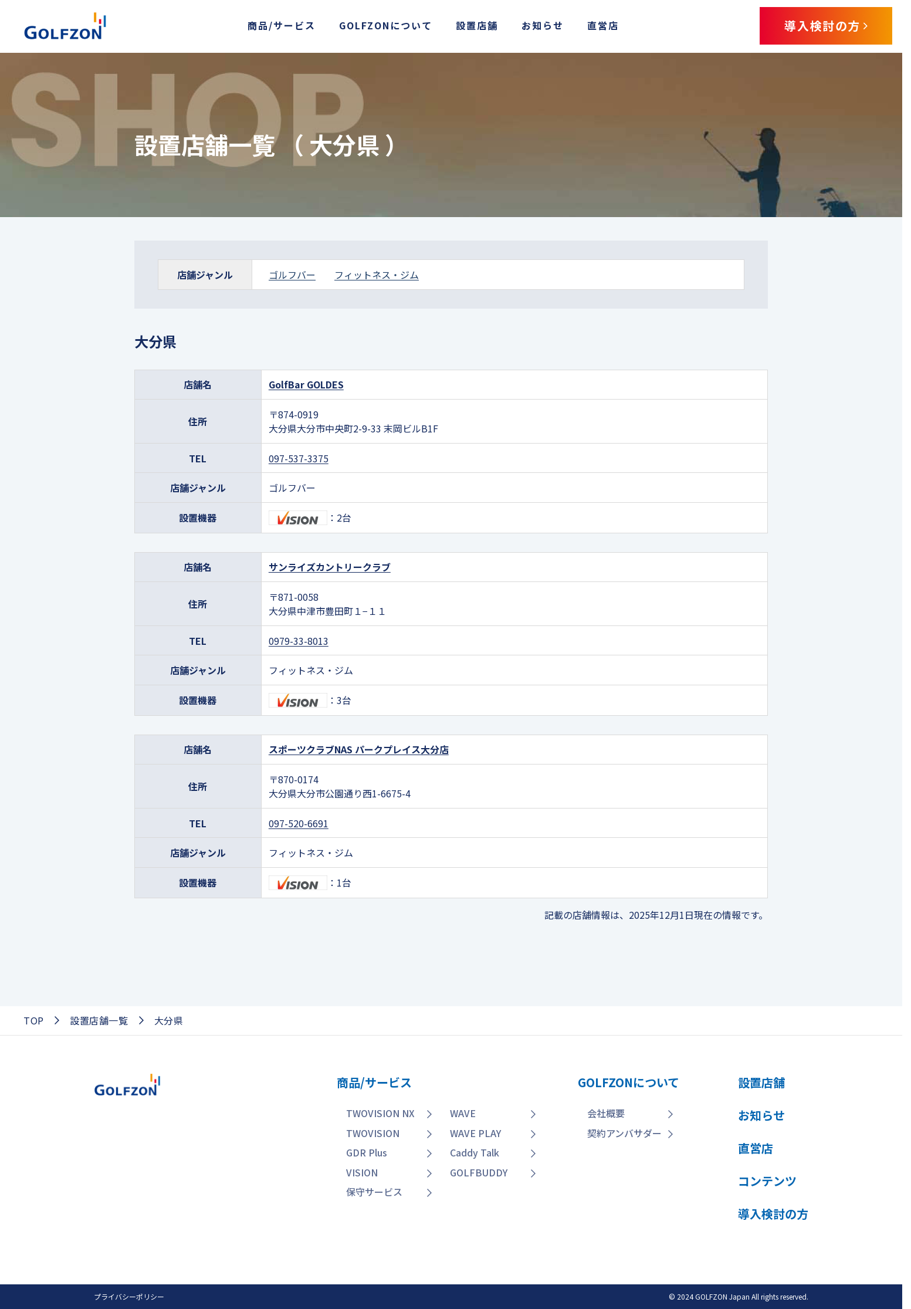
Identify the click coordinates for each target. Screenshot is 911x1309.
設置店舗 (477, 25)
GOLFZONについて (385, 25)
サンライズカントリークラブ (330, 567)
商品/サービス (282, 25)
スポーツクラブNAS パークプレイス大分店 (359, 749)
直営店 (603, 25)
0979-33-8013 (298, 641)
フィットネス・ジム (376, 275)
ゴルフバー (292, 275)
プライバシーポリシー (129, 1296)
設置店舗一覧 (99, 1020)
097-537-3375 (298, 458)
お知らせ (542, 25)
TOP (33, 1020)
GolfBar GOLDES (306, 384)
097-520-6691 (298, 823)
